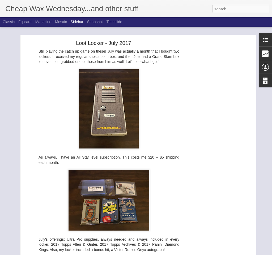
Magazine (43, 22)
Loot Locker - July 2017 (103, 42)
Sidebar (77, 22)
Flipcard (25, 22)
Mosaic (61, 22)
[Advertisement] (208, 125)
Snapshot (95, 22)
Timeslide (114, 22)
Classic (9, 22)
